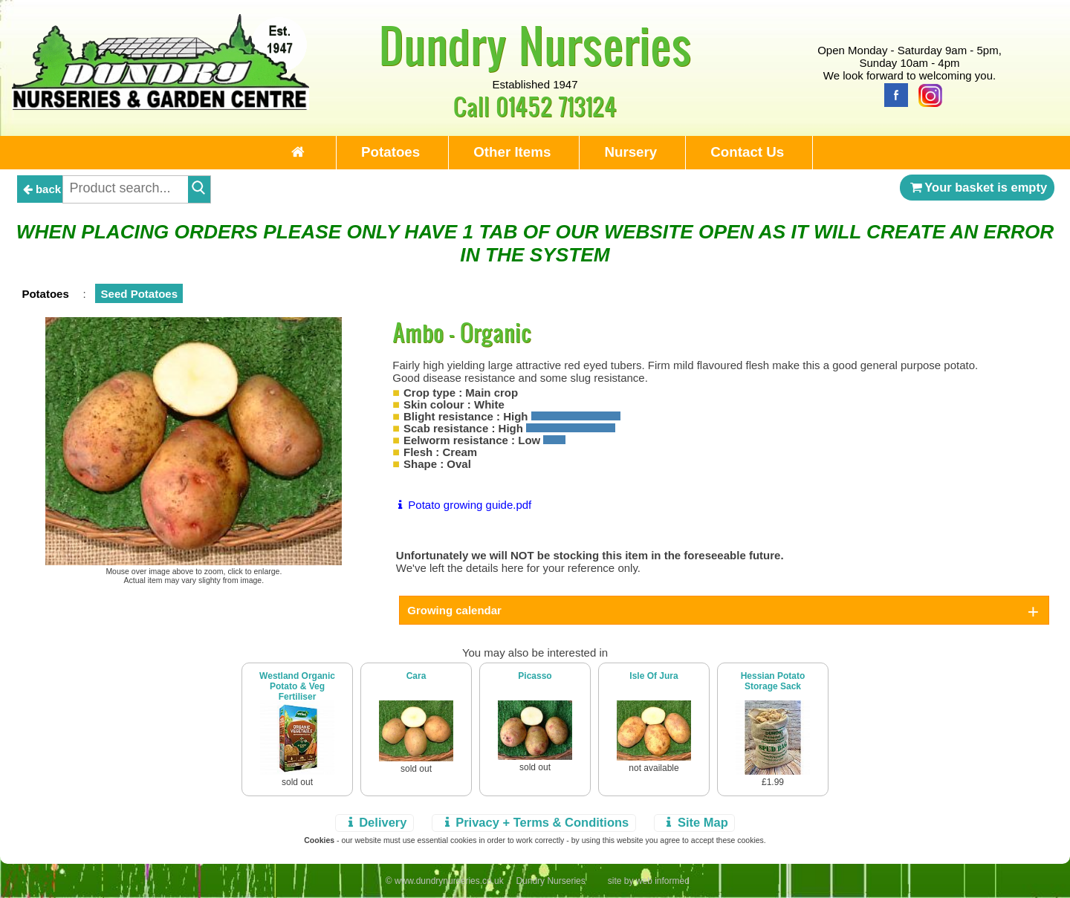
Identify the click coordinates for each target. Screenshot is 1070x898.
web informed (663, 881)
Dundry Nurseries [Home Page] (535, 45)
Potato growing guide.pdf (461, 504)
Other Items (512, 152)
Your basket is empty (977, 187)
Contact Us (747, 152)
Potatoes (390, 152)
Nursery (630, 152)
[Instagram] (926, 94)
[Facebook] (892, 94)
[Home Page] (160, 106)
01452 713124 (556, 106)
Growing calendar (454, 610)
